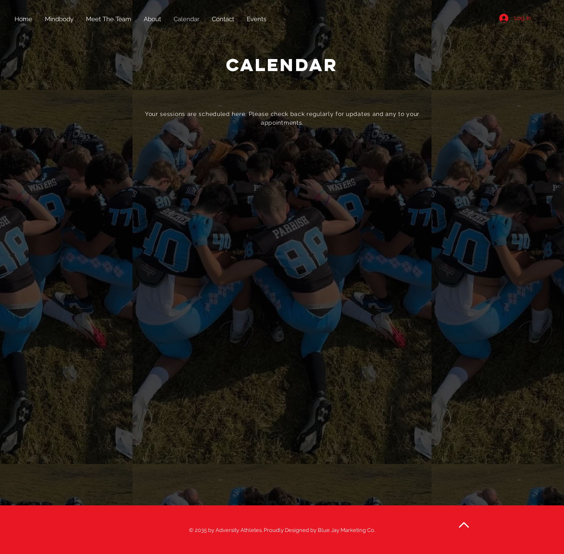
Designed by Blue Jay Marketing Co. (330, 530)
